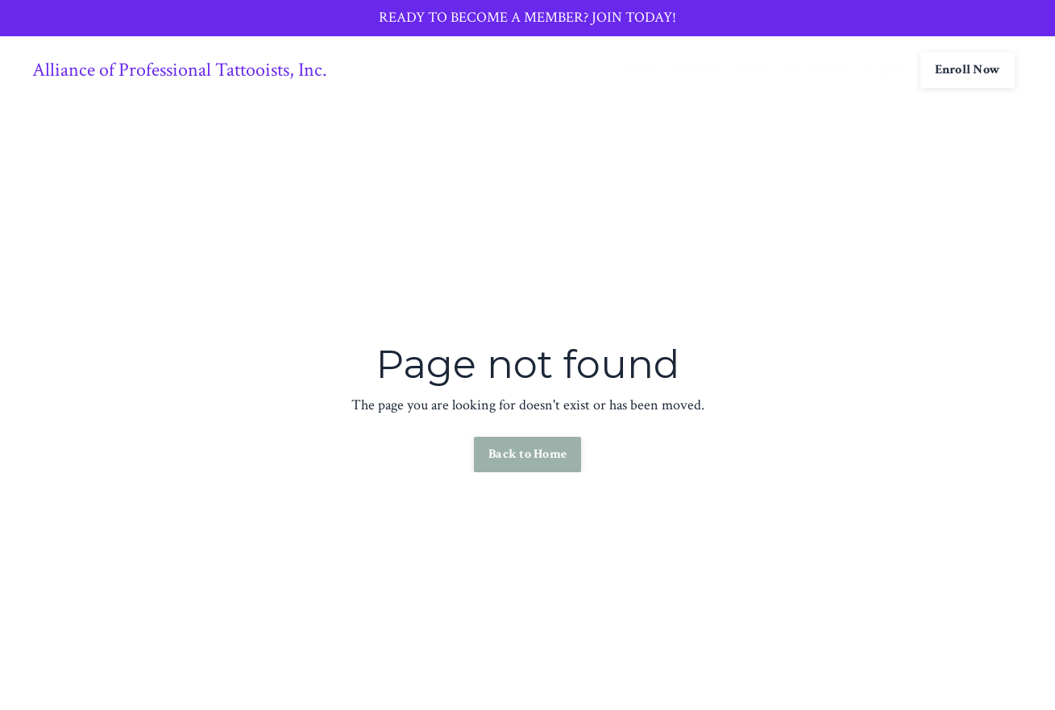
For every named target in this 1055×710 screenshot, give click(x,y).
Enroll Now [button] (968, 69)
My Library (817, 69)
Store (753, 69)
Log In (885, 69)
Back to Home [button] (527, 454)
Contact (698, 69)
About (641, 69)
